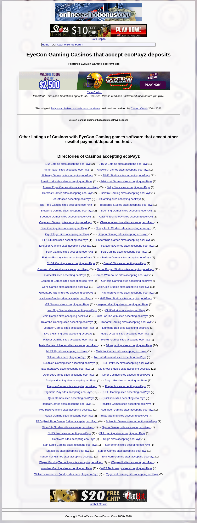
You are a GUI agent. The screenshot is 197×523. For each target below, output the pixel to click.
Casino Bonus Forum (70, 44)
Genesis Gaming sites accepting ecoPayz (126, 280)
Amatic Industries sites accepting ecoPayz (66, 181)
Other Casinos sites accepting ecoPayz (126, 374)
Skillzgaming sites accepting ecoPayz (122, 433)
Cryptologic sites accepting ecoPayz (67, 234)
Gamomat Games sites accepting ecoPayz (67, 280)
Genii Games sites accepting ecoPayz (65, 286)
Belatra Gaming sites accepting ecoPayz (126, 193)
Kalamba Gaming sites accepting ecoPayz (67, 322)
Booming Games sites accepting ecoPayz (126, 210)
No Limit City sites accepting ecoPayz (126, 362)
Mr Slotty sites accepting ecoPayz (67, 351)
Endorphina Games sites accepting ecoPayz (123, 239)
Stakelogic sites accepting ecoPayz (67, 450)
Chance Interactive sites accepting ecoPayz (127, 222)
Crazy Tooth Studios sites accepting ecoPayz (123, 228)
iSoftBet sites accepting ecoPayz (125, 310)
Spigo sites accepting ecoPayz (122, 439)
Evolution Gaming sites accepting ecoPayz (65, 245)
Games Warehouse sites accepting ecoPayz (122, 275)
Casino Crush (139, 108)
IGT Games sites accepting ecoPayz (67, 304)
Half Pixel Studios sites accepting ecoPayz (126, 298)
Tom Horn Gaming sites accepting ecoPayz (128, 456)
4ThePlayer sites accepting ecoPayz (66, 169)
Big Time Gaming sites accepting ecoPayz (66, 204)
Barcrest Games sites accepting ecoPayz (67, 193)
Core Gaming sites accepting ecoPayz (63, 228)
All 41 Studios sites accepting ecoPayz (126, 175)
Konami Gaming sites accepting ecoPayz (126, 322)
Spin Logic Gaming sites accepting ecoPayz (70, 444)
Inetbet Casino (98, 504)
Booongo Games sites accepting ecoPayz (65, 216)
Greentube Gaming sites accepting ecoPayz (66, 292)
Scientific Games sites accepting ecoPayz (131, 421)
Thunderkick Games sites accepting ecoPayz (66, 456)
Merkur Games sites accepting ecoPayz (125, 339)
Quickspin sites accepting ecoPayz (123, 398)
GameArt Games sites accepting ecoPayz (63, 269)
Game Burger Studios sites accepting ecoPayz (125, 269)
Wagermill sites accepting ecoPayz (132, 462)
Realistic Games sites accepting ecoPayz (126, 403)
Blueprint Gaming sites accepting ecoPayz (67, 210)
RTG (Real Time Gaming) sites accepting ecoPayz (67, 421)
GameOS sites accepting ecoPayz (65, 275)
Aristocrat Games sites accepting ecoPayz (126, 181)
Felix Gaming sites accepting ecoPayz (69, 251)
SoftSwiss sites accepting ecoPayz (73, 439)
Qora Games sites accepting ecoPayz (71, 398)
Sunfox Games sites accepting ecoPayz (122, 450)
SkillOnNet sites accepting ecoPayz (69, 433)
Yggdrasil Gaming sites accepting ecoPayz (132, 474)
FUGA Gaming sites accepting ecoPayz (71, 263)
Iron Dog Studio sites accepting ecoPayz (72, 310)
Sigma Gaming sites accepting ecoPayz (126, 427)
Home (45, 44)
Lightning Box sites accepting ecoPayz (125, 327)
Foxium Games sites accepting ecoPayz (126, 257)
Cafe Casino (94, 92)
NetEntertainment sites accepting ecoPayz (120, 357)
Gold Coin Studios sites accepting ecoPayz (123, 286)
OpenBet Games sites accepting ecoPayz (68, 374)
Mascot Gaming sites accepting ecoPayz (68, 339)
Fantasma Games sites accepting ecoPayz (127, 245)
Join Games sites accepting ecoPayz (65, 316)
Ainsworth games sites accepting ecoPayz (123, 169)
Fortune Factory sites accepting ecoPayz (67, 257)
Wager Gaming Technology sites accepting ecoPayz (71, 462)
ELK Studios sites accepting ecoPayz (65, 239)
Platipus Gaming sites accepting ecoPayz (71, 380)
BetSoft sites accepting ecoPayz (71, 199)
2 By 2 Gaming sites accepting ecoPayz (123, 163)
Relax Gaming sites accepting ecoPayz (69, 415)
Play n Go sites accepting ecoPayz (126, 380)
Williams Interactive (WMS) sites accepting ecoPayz (66, 474)
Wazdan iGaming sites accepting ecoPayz (66, 468)
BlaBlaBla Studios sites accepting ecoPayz (126, 204)
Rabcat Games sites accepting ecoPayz (66, 403)
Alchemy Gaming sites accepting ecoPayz (67, 175)
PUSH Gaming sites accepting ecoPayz (126, 392)
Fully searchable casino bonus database (75, 108)
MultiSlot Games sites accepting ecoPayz (121, 351)
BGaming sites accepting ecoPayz (120, 199)
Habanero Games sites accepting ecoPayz (127, 292)
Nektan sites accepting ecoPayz (66, 357)
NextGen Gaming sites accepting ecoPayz (69, 362)
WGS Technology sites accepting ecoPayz (126, 468)
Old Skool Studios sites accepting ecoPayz (124, 368)
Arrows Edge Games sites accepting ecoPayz (71, 187)
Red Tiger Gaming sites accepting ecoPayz (127, 409)
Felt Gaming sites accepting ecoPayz (124, 251)
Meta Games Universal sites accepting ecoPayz (68, 345)
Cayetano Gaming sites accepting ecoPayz (65, 222)
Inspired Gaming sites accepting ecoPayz (122, 304)
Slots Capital (98, 39)
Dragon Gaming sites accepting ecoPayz (123, 234)
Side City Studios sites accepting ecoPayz (68, 427)
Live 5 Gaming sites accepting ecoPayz (68, 333)
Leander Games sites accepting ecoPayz (69, 327)
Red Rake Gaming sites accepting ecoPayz (65, 409)
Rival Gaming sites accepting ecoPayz (124, 415)
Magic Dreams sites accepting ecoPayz (125, 333)
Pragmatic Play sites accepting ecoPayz (67, 392)
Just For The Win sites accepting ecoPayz (122, 316)
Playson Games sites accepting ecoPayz (72, 386)
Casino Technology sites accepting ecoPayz (126, 216)
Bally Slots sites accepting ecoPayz (128, 187)
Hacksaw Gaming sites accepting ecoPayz (65, 298)
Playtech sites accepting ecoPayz (125, 386)
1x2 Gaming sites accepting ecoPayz (68, 163)
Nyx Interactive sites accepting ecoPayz (65, 368)
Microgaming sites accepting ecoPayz (129, 345)
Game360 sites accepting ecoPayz (124, 263)
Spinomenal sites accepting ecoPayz (127, 444)
